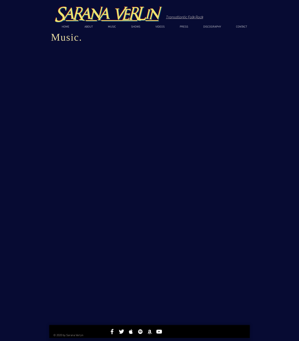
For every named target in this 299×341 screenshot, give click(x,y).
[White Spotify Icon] (140, 331)
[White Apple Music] (130, 331)
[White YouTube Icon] (159, 331)
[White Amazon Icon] (149, 331)
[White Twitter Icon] (121, 331)
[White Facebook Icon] (112, 331)
